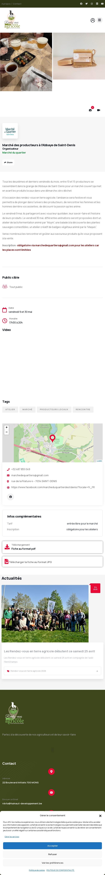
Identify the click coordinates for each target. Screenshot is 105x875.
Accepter (52, 845)
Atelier (10, 409)
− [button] (7, 432)
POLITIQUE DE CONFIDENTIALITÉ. (60, 870)
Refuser (52, 854)
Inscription (13, 529)
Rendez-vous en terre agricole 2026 (28, 670)
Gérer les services (12, 836)
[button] (100, 815)
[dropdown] (99, 20)
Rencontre (83, 409)
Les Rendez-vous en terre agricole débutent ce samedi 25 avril (49, 651)
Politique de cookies (37, 870)
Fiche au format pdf (23, 548)
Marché (27, 409)
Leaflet (99, 461)
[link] (97, 671)
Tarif (9, 523)
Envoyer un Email (10, 799)
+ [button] (7, 427)
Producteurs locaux (54, 409)
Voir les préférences (52, 862)
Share (8, 162)
